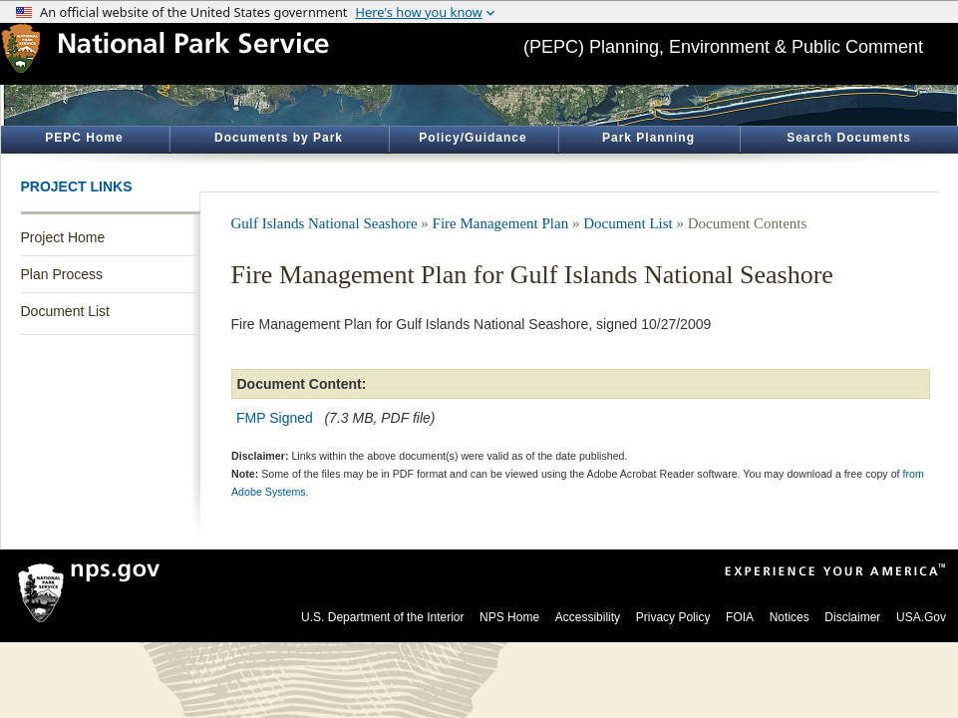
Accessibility (587, 617)
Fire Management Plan (501, 223)
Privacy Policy (673, 617)
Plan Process (62, 274)
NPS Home (509, 617)
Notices (789, 617)
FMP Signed (274, 418)
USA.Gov (921, 617)
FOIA (740, 617)
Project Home (63, 237)
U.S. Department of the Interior (382, 617)
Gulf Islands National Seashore (324, 223)
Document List (65, 311)
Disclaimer (852, 617)
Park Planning (648, 138)
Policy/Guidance (472, 138)
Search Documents (849, 138)
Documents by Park (278, 138)
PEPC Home (84, 138)
